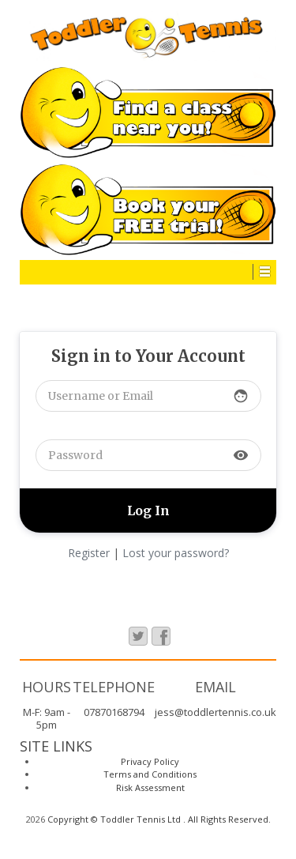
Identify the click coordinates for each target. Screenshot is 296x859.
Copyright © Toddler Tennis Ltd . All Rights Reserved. (158, 819)
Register (89, 552)
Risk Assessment (150, 787)
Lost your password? (175, 552)
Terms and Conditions (150, 774)
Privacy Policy (150, 761)
